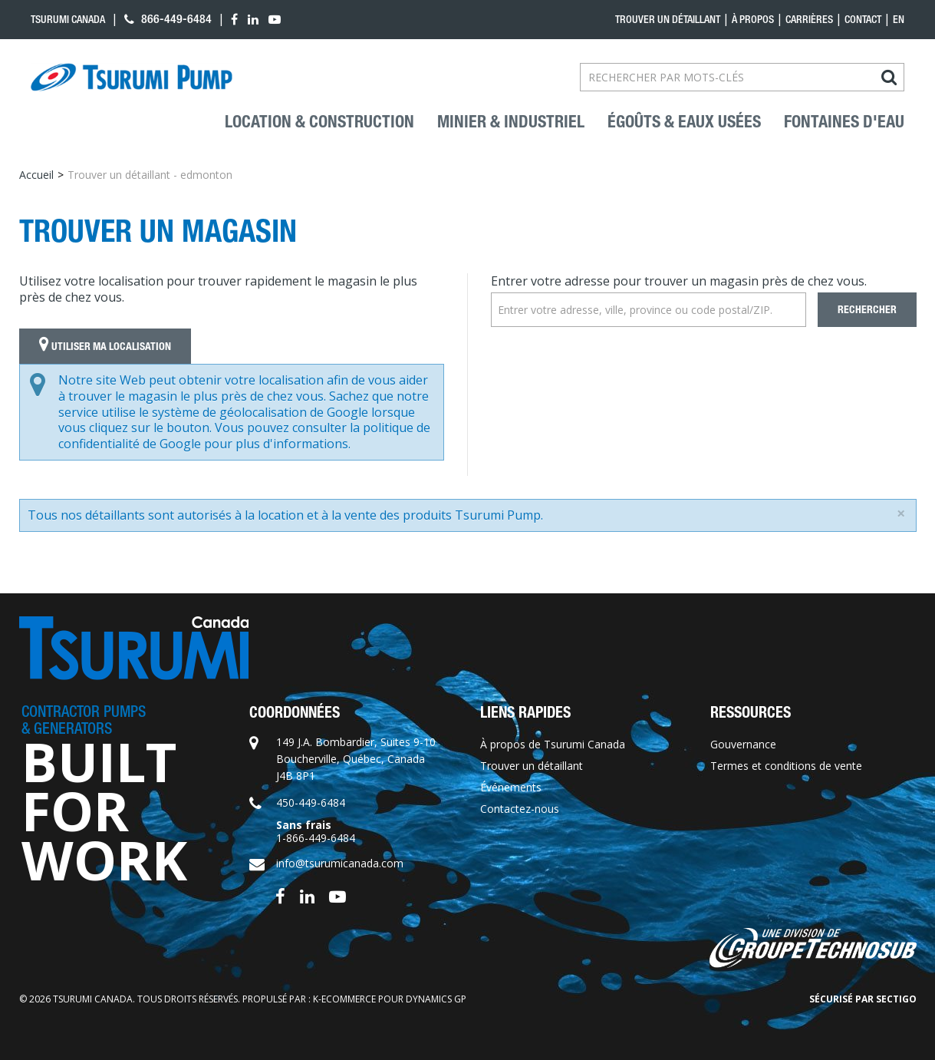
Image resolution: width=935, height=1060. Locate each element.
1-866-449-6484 (315, 837)
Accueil (36, 174)
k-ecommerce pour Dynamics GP (389, 999)
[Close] (901, 513)
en (898, 19)
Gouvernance (743, 744)
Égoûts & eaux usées (684, 122)
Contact (862, 19)
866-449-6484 (168, 19)
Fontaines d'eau (844, 122)
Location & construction (319, 122)
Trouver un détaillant (667, 19)
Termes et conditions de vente (786, 765)
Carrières (809, 19)
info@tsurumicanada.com (339, 863)
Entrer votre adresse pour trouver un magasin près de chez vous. (679, 281)
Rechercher (867, 309)
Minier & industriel (510, 122)
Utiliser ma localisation (105, 346)
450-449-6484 (310, 802)
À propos (753, 19)
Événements (511, 787)
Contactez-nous (519, 808)
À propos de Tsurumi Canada (552, 744)
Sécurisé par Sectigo (863, 999)
